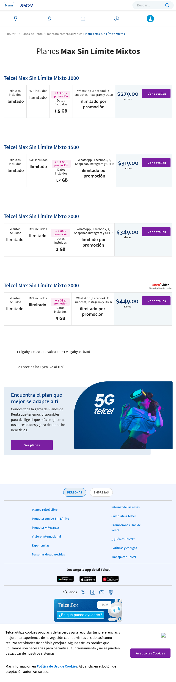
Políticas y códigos (124, 548)
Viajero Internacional (46, 536)
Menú (9, 5)
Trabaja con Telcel (123, 557)
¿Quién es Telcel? (123, 539)
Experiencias (40, 545)
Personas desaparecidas (48, 554)
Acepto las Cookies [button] (150, 653)
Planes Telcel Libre (45, 509)
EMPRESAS (101, 492)
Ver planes (32, 445)
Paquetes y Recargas (46, 527)
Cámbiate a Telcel (123, 516)
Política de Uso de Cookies (57, 666)
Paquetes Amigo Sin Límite (50, 518)
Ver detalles (157, 93)
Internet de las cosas (125, 507)
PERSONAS (74, 492)
